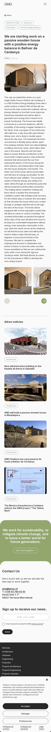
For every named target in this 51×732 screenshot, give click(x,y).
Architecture (12, 23)
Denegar (25, 713)
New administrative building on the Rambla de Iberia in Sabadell (22, 367)
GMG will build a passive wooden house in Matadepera (25, 414)
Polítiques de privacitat (26, 727)
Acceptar (25, 706)
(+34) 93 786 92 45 (15, 591)
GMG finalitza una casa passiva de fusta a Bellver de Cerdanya (22, 460)
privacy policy (37, 624)
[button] (47, 679)
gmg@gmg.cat (10, 588)
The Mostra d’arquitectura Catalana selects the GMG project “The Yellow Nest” (24, 508)
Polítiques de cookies (8, 727)
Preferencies (25, 721)
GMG (8, 4)
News (8, 15)
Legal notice (41, 727)
